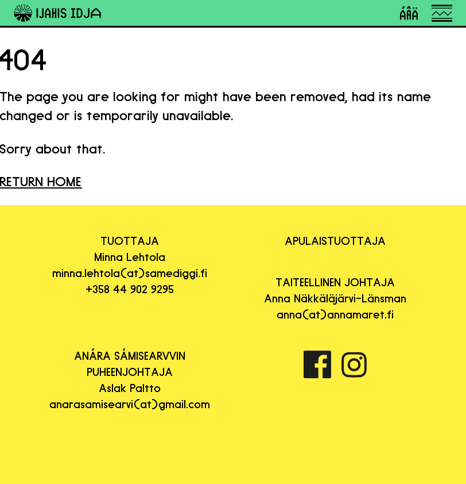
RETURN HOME (41, 181)
